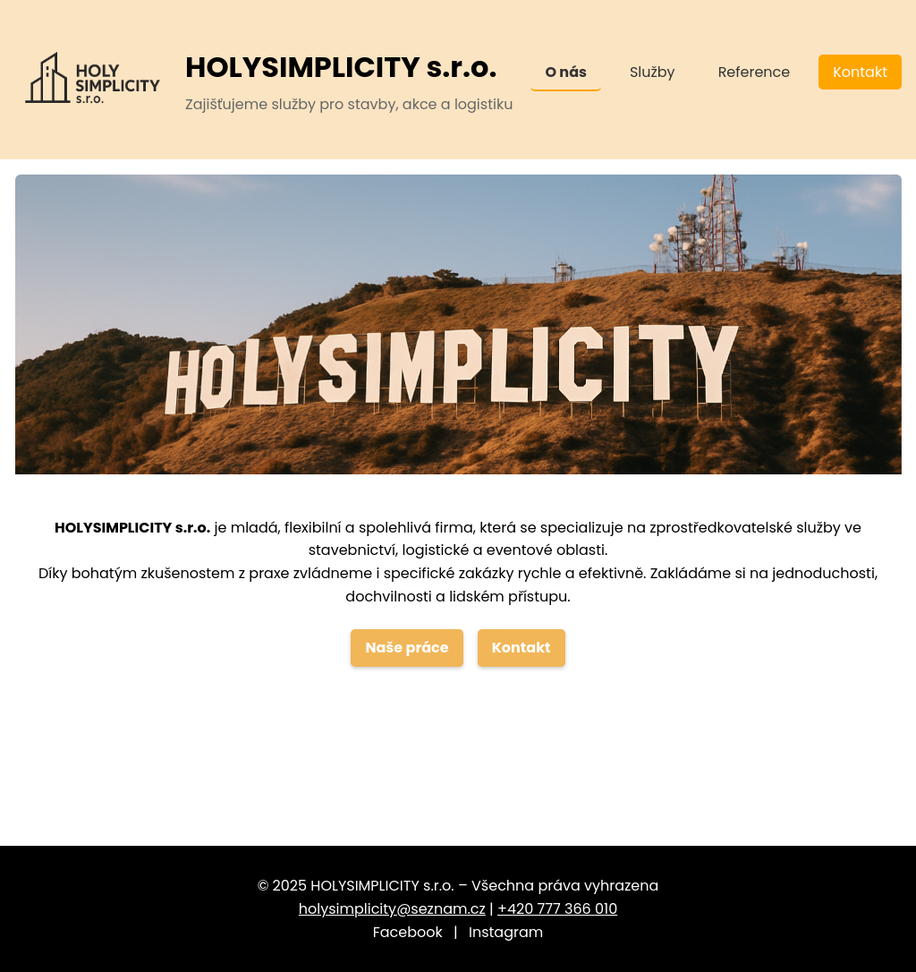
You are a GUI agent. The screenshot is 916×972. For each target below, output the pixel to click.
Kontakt (860, 72)
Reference (754, 72)
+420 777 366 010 (557, 909)
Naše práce (406, 647)
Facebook (408, 932)
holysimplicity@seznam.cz (392, 909)
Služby (652, 72)
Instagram (506, 932)
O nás (566, 72)
